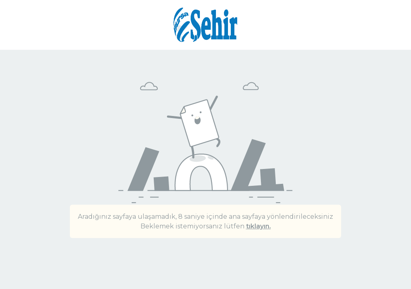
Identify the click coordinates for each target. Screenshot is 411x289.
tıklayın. (258, 226)
